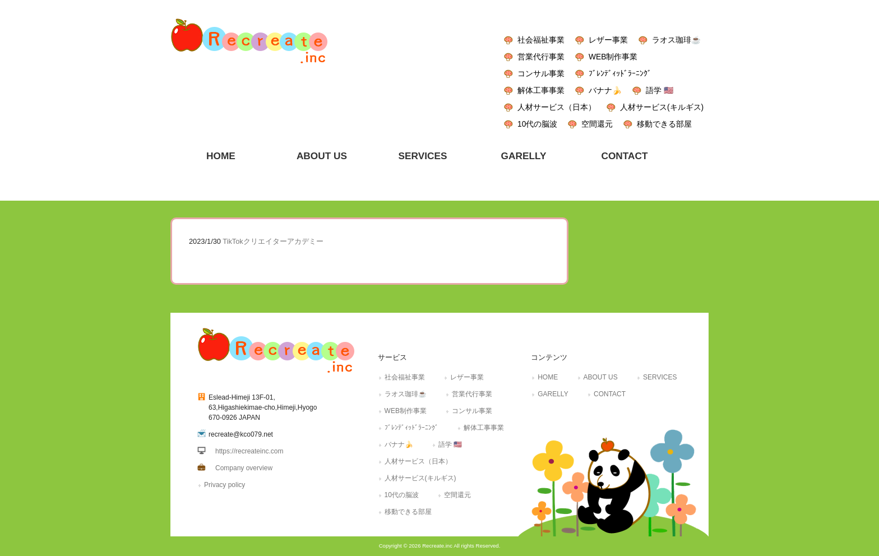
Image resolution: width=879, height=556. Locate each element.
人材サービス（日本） (556, 107)
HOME (548, 377)
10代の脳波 (537, 123)
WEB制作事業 (613, 56)
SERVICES (660, 377)
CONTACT (610, 394)
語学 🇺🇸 (659, 90)
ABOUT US (601, 377)
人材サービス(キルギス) (662, 107)
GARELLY (553, 394)
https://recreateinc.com (249, 451)
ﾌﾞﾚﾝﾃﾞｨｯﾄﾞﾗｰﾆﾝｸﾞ (620, 73)
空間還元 (597, 123)
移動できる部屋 (664, 123)
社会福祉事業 (541, 39)
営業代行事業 (541, 56)
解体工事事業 (541, 90)
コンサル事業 (541, 73)
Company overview (243, 468)
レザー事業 (608, 39)
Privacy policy (224, 485)
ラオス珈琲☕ (676, 39)
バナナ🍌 (605, 90)
